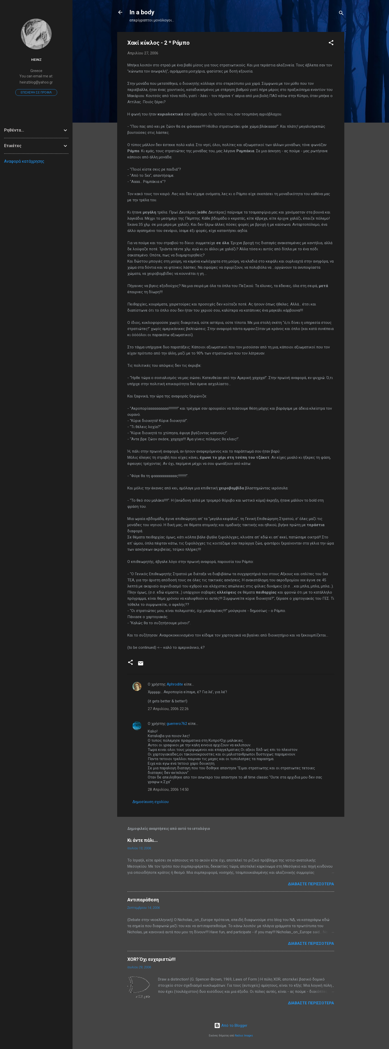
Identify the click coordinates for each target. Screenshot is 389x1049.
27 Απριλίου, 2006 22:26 (168, 708)
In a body (141, 12)
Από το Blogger (230, 1025)
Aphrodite (175, 684)
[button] (331, 44)
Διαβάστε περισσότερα (311, 884)
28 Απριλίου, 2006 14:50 (168, 789)
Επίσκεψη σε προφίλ (36, 92)
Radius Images (244, 1035)
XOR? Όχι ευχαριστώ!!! (151, 959)
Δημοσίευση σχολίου (150, 801)
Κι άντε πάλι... (142, 840)
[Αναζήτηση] (341, 14)
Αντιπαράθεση (143, 899)
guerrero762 (177, 723)
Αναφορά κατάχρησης (24, 161)
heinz (36, 59)
